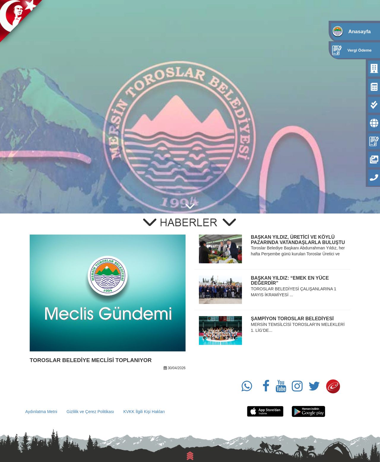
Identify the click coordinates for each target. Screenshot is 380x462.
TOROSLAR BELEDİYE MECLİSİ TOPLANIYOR (91, 360)
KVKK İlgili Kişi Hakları (144, 411)
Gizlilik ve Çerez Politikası (90, 411)
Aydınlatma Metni (41, 411)
